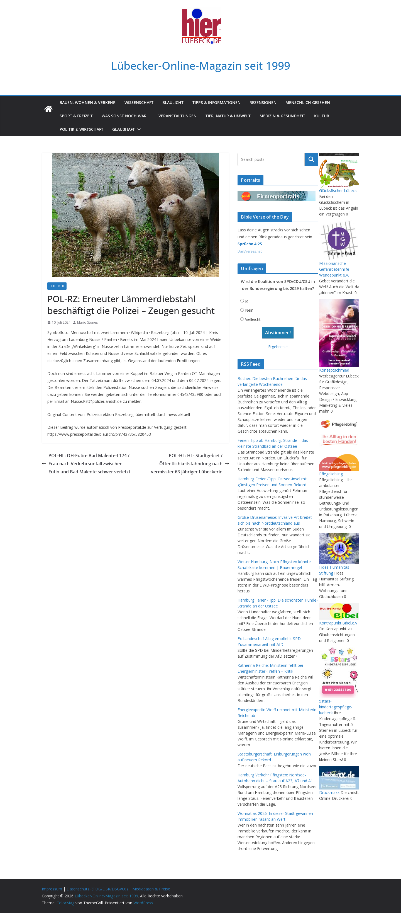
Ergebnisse (278, 346)
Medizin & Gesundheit (282, 115)
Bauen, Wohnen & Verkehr (88, 102)
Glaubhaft (123, 129)
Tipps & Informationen (216, 102)
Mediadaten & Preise (151, 889)
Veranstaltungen (177, 115)
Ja (246, 301)
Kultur (321, 115)
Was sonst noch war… (126, 115)
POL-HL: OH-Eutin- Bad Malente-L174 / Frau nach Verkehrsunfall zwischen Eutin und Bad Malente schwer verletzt (86, 463)
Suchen (311, 159)
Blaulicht (173, 102)
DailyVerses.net (250, 251)
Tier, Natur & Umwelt (228, 115)
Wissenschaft (138, 102)
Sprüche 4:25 (250, 243)
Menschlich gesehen (307, 102)
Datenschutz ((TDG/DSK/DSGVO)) (97, 889)
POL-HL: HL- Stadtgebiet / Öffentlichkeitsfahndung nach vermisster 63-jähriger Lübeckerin (190, 463)
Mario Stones (87, 322)
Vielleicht (253, 319)
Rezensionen (263, 102)
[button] (138, 129)
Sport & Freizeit (76, 115)
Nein (249, 310)
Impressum (52, 889)
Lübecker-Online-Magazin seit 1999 (201, 65)
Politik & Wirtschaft (81, 129)
